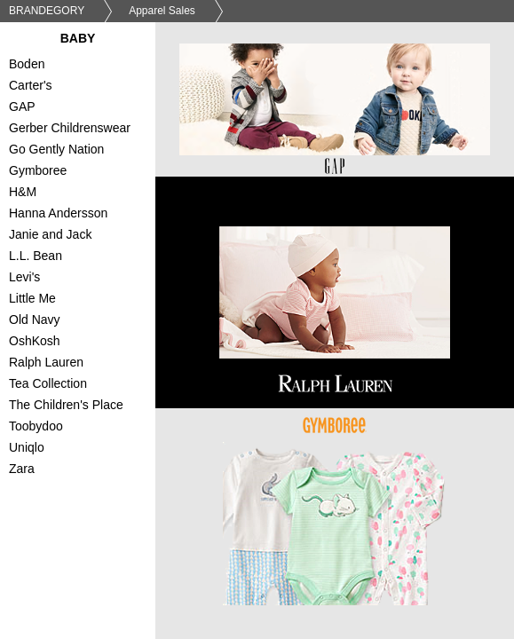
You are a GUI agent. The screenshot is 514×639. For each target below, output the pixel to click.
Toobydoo (86, 428)
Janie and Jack (86, 236)
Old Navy (86, 321)
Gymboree (86, 172)
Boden (86, 66)
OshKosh (86, 342)
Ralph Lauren (86, 364)
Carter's (86, 87)
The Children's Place (86, 406)
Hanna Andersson (86, 215)
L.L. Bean (86, 257)
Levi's (86, 279)
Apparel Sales (162, 10)
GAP (86, 108)
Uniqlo (86, 449)
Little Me (86, 300)
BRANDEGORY (46, 10)
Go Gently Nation (86, 151)
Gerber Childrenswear (86, 129)
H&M (86, 193)
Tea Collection (86, 385)
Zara (86, 470)
